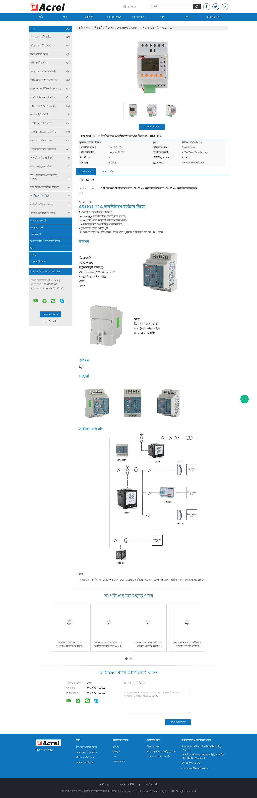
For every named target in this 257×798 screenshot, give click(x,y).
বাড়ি (41, 17)
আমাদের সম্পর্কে (114, 17)
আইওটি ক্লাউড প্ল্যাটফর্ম (50, 158)
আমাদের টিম (119, 761)
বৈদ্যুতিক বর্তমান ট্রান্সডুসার (50, 149)
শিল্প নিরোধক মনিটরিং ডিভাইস (50, 187)
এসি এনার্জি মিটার (50, 63)
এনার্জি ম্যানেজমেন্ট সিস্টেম (50, 213)
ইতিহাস (116, 752)
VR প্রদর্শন (89, 17)
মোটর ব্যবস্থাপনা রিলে (50, 123)
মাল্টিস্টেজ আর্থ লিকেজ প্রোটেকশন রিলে (98, 580)
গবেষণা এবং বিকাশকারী (158, 756)
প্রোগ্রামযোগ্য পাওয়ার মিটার (50, 106)
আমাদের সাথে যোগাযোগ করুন (45, 241)
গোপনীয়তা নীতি (127, 785)
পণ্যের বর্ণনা (108, 171)
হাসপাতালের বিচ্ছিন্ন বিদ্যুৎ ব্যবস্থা (50, 88)
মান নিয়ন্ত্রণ (35, 234)
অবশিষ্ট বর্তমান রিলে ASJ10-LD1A (187, 580)
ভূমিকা (116, 747)
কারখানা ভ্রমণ (36, 227)
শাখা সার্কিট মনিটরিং (50, 114)
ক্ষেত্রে (33, 255)
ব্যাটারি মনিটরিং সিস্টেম (50, 204)
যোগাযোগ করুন (137, 17)
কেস (186, 17)
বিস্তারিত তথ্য (85, 171)
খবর (162, 17)
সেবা (115, 756)
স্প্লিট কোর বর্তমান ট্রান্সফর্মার (50, 80)
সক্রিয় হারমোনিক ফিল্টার (50, 166)
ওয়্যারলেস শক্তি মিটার (50, 45)
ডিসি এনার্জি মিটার (50, 54)
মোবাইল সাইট (151, 785)
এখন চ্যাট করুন (213, 17)
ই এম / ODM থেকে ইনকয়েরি (161, 752)
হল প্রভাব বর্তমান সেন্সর (50, 140)
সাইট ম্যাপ (104, 785)
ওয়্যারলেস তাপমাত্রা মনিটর (50, 71)
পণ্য (65, 17)
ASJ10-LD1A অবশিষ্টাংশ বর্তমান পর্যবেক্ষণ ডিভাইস (144, 580)
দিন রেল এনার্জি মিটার (50, 37)
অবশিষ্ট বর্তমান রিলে (50, 196)
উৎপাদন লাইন (153, 747)
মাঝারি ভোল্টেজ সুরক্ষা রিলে (50, 132)
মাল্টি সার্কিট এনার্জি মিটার (50, 97)
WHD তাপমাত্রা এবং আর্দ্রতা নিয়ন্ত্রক (50, 177)
